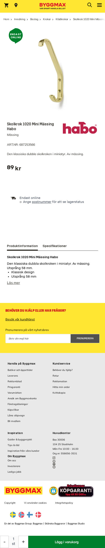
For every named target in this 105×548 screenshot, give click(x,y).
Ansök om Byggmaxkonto (22, 400)
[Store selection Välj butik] (16, 5)
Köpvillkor (13, 411)
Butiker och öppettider (20, 372)
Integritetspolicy (64, 505)
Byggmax (37, 525)
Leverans (13, 377)
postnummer (41, 202)
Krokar (47, 19)
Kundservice (61, 366)
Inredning (19, 19)
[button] (53, 493)
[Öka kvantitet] (23, 542)
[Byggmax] (52, 6)
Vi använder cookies (35, 505)
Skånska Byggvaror (55, 525)
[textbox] (14, 169)
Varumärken (15, 394)
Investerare (14, 468)
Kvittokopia (59, 394)
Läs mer (13, 285)
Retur (56, 377)
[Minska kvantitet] (4, 542)
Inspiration (15, 435)
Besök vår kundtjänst (20, 321)
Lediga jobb (14, 473)
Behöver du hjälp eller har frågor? (35, 313)
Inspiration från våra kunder (23, 453)
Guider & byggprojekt (20, 441)
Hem (6, 19)
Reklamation (60, 383)
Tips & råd (13, 447)
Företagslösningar (18, 406)
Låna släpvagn (16, 417)
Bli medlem (14, 423)
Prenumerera (85, 340)
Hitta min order (61, 389)
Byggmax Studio (76, 525)
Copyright (9, 505)
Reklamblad (15, 383)
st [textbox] (13, 544)
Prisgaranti (14, 389)
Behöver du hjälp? (63, 372)
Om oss (12, 462)
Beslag (34, 19)
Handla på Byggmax (21, 366)
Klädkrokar (62, 19)
